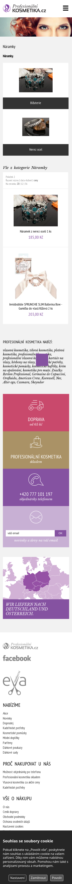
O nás (6, 807)
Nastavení (17, 878)
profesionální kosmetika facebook (17, 658)
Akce (5, 713)
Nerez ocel (36, 132)
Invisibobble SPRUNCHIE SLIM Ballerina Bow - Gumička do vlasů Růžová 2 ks (36, 285)
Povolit (57, 878)
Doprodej (8, 723)
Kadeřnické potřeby (14, 728)
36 (26, 184)
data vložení (26, 180)
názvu (16, 180)
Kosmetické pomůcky (14, 733)
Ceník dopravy (11, 812)
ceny (36, 180)
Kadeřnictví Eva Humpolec (14, 683)
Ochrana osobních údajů (16, 821)
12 (22, 184)
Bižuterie (36, 86)
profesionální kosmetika (27, 646)
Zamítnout (38, 878)
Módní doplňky (11, 738)
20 (18, 184)
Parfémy (7, 743)
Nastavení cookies (13, 826)
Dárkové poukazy (12, 747)
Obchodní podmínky (14, 817)
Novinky (7, 718)
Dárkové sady (10, 752)
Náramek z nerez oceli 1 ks (36, 218)
